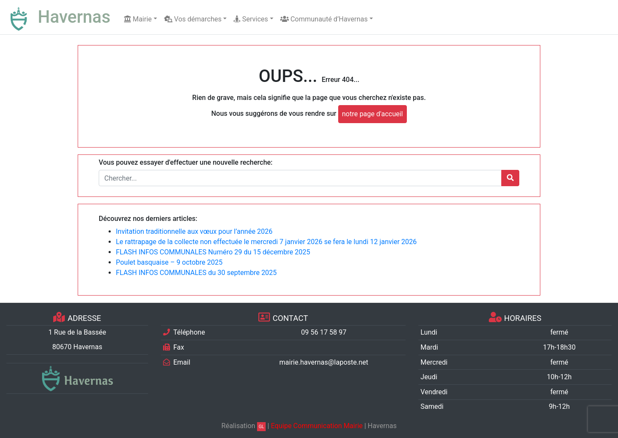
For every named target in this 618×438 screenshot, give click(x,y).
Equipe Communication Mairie (317, 426)
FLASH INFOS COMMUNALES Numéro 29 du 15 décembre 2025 (213, 252)
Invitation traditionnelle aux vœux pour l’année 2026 (194, 231)
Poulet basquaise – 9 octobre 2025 (169, 262)
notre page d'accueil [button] (372, 114)
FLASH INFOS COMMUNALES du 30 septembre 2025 (196, 273)
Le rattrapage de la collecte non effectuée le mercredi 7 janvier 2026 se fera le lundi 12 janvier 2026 (266, 242)
